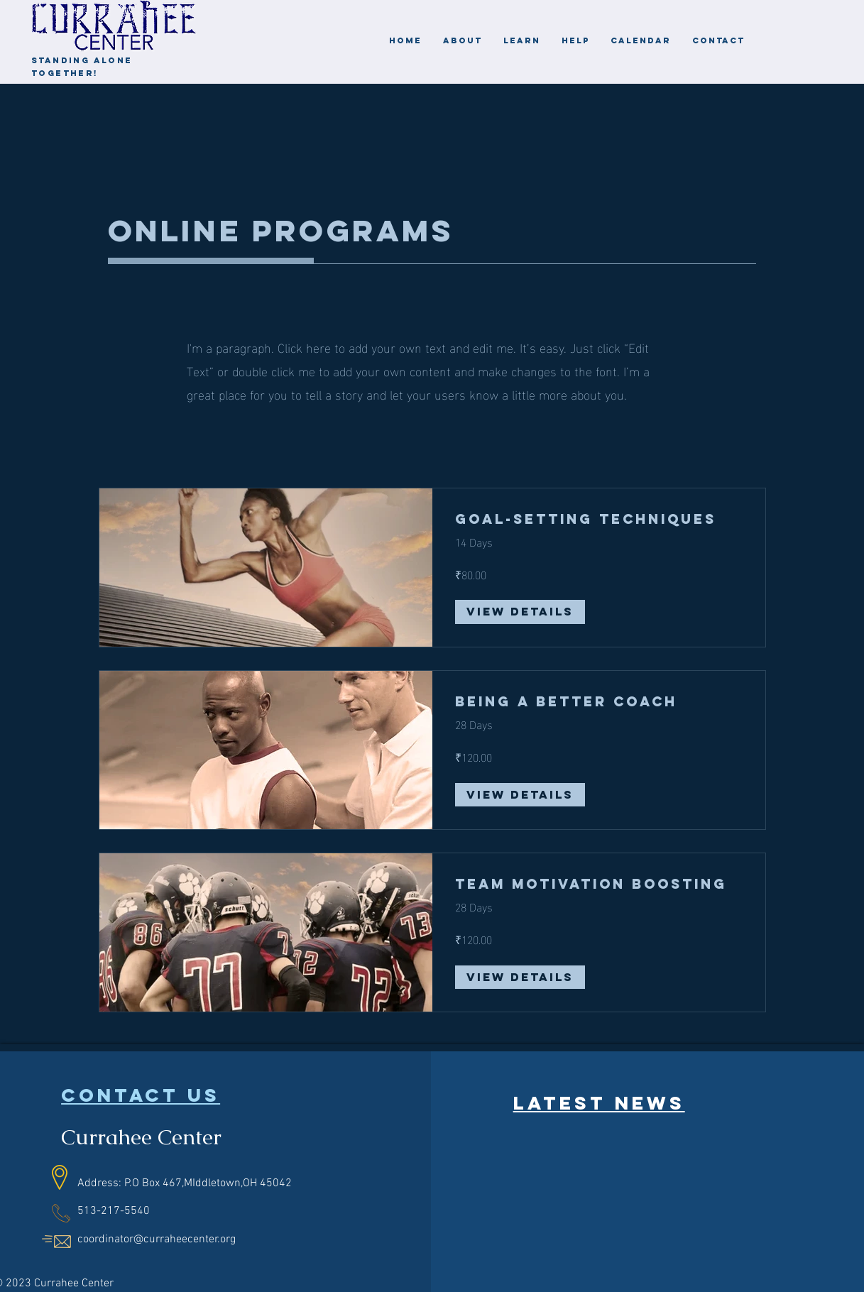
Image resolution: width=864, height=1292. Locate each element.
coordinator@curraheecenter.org (156, 1239)
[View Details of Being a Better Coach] (520, 795)
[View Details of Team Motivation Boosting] (520, 977)
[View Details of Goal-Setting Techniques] (520, 612)
